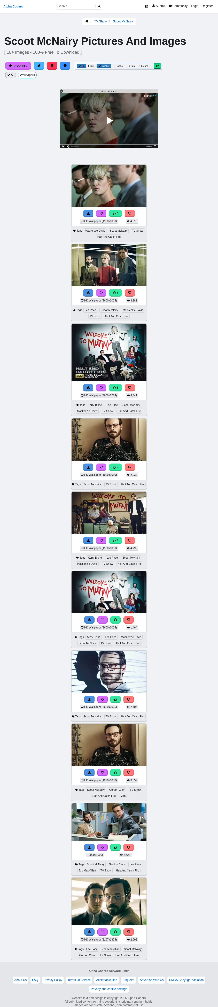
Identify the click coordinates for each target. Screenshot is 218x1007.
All (10, 75)
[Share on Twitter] (39, 66)
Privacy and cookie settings (109, 989)
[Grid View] (81, 66)
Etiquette (128, 980)
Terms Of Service (79, 980)
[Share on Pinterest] (52, 66)
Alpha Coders (13, 6)
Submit (158, 6)
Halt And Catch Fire (109, 236)
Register (207, 6)
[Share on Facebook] (65, 66)
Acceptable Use (106, 980)
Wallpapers (27, 75)
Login (194, 6)
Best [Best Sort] (131, 66)
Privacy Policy (53, 980)
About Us (20, 980)
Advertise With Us (152, 980)
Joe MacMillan (87, 870)
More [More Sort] (145, 66)
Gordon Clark (117, 789)
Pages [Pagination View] (118, 66)
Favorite (18, 66)
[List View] (91, 66)
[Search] (99, 6)
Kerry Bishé (95, 405)
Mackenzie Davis (95, 230)
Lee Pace (90, 310)
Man (123, 795)
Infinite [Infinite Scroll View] (104, 66)
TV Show (100, 21)
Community (178, 6)
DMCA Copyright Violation (186, 980)
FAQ (35, 980)
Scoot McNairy (123, 21)
